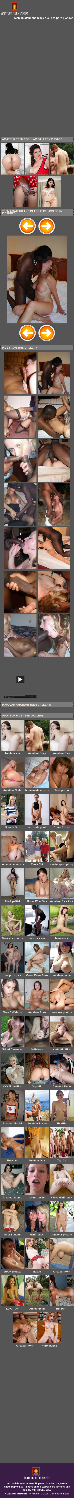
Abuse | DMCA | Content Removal (50, 1493)
